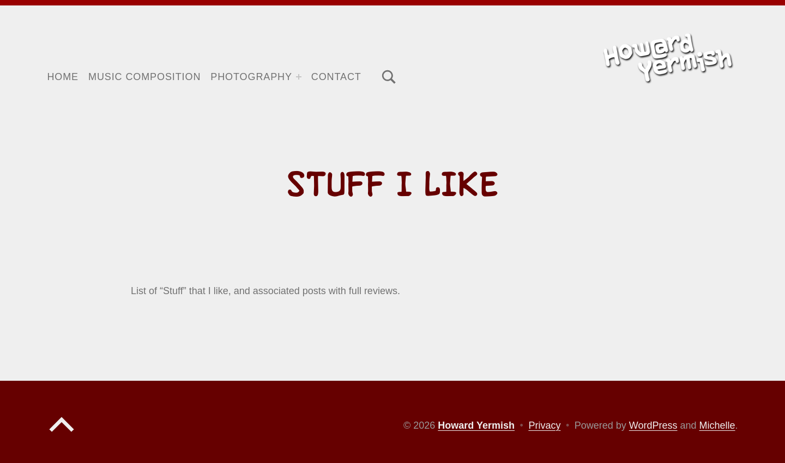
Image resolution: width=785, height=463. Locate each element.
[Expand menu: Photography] (298, 77)
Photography (251, 76)
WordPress (653, 425)
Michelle (717, 425)
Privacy (544, 425)
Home (62, 76)
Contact (336, 76)
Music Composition (144, 76)
